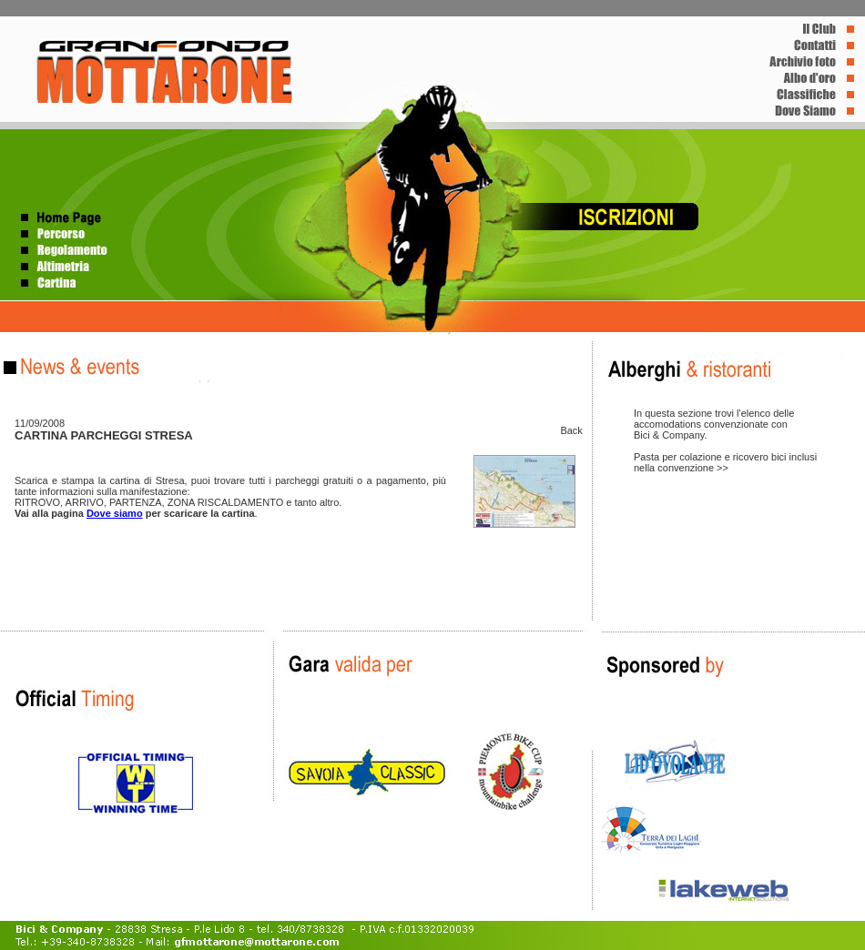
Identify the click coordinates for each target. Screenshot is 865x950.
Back (571, 430)
